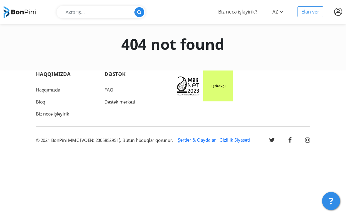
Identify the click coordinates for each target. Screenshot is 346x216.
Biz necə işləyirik (52, 114)
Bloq (40, 102)
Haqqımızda (48, 90)
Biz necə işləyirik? (237, 11)
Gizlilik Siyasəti (234, 140)
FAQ (108, 90)
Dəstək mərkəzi (119, 102)
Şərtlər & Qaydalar (197, 140)
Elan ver (310, 11)
